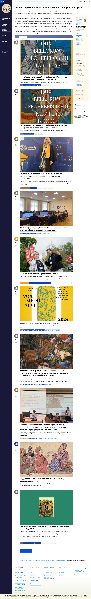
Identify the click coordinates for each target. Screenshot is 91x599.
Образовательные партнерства (35, 582)
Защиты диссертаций (48, 572)
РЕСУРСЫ (61, 564)
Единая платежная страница (20, 590)
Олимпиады (32, 569)
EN (81, 1)
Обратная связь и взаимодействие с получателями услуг (35, 585)
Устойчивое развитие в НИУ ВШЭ (21, 569)
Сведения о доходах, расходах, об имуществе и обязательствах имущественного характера (21, 581)
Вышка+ (31, 572)
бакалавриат (50, 187)
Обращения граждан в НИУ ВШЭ (21, 575)
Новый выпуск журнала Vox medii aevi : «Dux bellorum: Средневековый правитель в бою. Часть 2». (44, 78)
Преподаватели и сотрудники (20, 570)
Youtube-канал (5, 44)
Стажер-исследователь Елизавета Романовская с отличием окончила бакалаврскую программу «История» (41, 176)
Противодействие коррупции (20, 578)
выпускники (40, 187)
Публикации (4, 15)
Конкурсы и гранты (47, 575)
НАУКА (46, 564)
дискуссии (44, 542)
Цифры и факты (17, 565)
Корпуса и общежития (19, 572)
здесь (69, 595)
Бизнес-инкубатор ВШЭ (34, 580)
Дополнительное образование (35, 577)
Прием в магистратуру (34, 574)
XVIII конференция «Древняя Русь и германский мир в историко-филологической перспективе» (44, 228)
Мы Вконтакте (78, 104)
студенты (45, 187)
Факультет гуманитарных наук (49, 560)
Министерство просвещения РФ (80, 568)
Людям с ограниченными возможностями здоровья (19, 588)
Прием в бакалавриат (33, 570)
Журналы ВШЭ (61, 574)
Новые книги (4, 35)
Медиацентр (61, 572)
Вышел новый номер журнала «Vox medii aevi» (40, 322)
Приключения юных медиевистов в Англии (39, 273)
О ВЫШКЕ (17, 564)
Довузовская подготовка (34, 567)
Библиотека (61, 565)
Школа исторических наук (60, 560)
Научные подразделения (48, 565)
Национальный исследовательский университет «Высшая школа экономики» (29, 560)
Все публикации (81, 98)
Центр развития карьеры (34, 578)
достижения (54, 282)
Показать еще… (25, 551)
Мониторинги (46, 569)
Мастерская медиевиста (4, 30)
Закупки (16, 574)
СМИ (36, 133)
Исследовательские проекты (49, 567)
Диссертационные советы (49, 570)
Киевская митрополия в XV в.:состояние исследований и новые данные (44, 527)
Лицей (31, 565)
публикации (44, 85)
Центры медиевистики (5, 38)
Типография (61, 570)
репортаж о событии (46, 233)
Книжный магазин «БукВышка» (64, 569)
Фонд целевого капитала (19, 577)
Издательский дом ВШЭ (63, 567)
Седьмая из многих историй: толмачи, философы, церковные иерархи (42, 479)
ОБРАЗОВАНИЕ (33, 564)
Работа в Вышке (17, 591)
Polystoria (3, 32)
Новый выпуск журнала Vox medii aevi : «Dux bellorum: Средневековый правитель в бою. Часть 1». (44, 126)
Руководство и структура (19, 567)
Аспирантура (32, 575)
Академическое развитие (49, 574)
